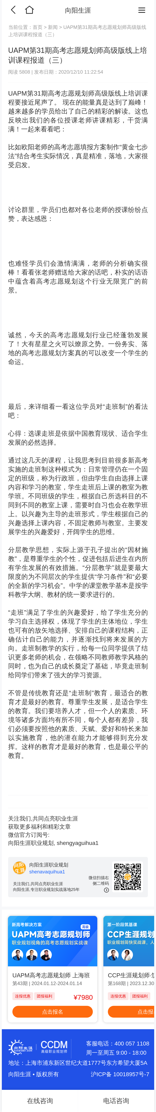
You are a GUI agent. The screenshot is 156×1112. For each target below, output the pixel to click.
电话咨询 (116, 1100)
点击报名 (52, 1012)
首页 (38, 27)
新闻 (53, 27)
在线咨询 (40, 1100)
